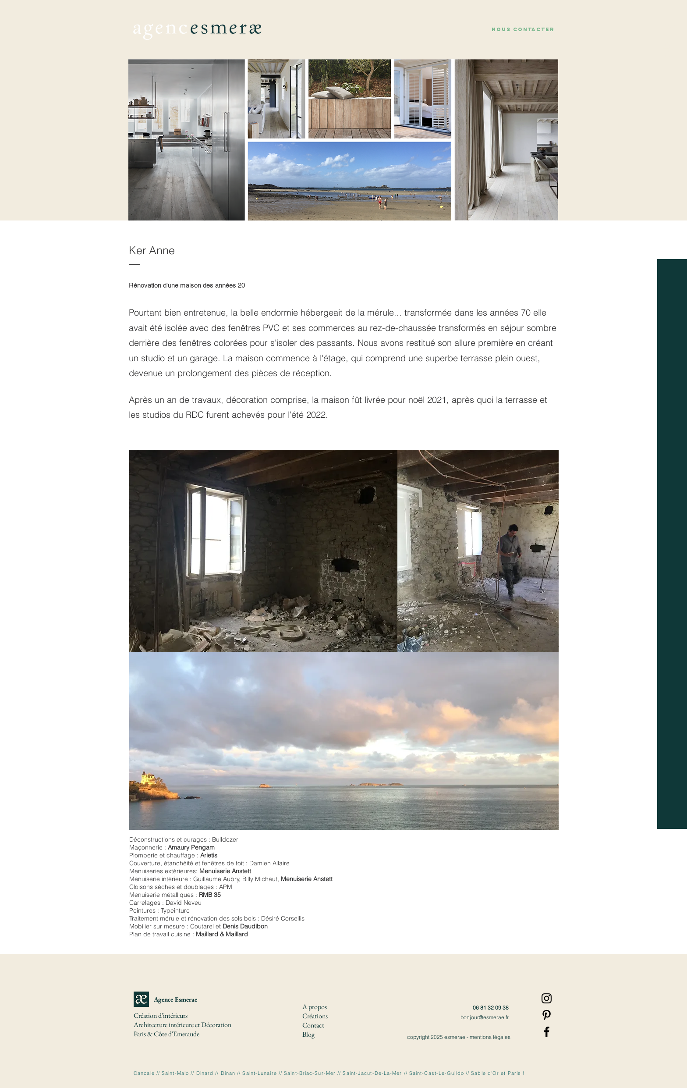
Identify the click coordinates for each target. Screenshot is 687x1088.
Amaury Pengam (191, 847)
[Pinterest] (546, 1015)
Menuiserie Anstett (225, 871)
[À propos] (669, 42)
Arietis (208, 855)
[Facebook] (546, 1031)
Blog (308, 1034)
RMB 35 (210, 895)
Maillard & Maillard (222, 934)
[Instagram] (546, 998)
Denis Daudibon (245, 926)
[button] (523, 29)
